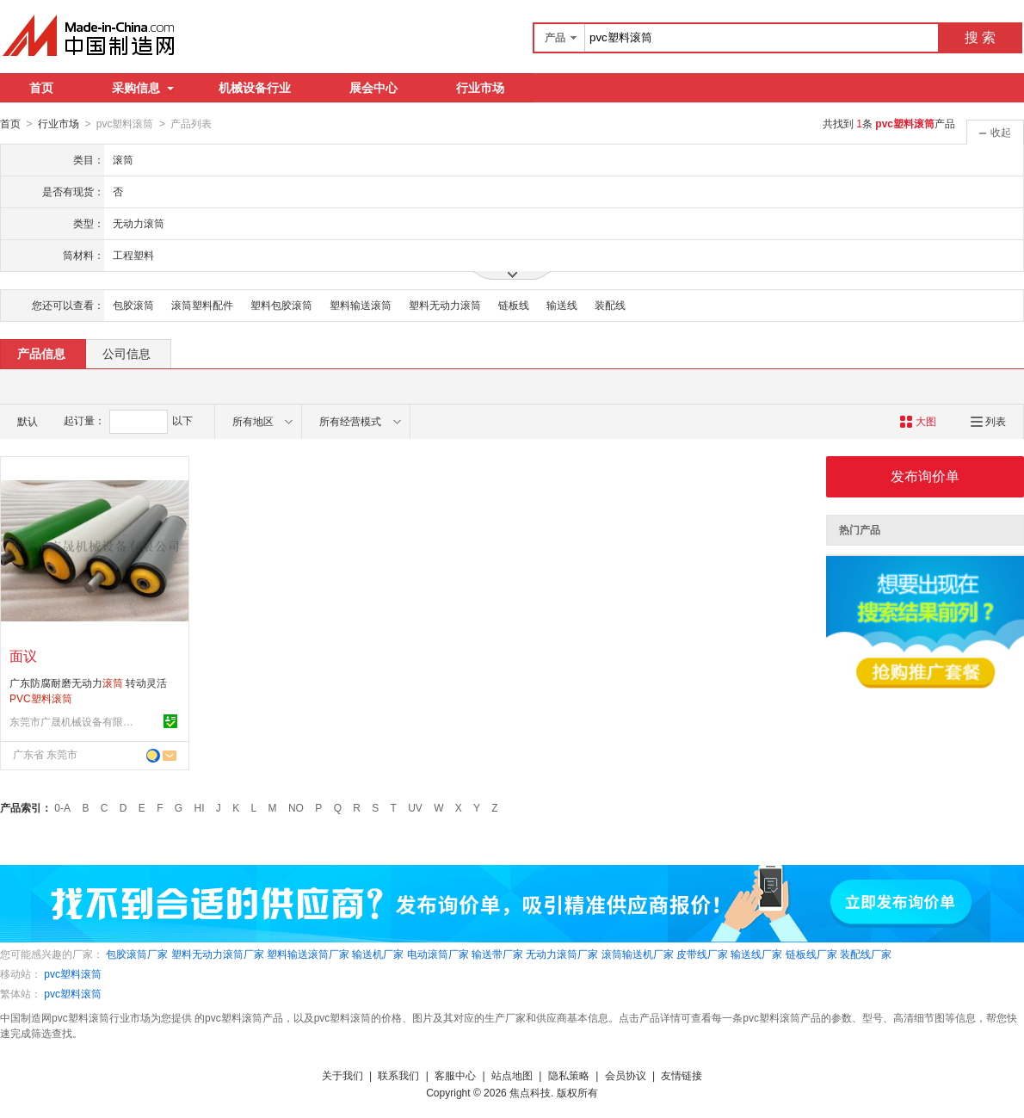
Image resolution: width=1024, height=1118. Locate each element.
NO (296, 807)
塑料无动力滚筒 (445, 305)
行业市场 (480, 88)
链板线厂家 (811, 954)
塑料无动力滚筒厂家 (217, 954)
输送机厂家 (378, 954)
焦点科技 (530, 1092)
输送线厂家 (756, 954)
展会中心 (373, 88)
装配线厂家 (865, 954)
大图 (917, 421)
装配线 (610, 305)
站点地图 (512, 1075)
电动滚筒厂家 (438, 954)
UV (415, 807)
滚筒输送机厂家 (637, 954)
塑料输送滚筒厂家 (308, 954)
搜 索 (980, 37)
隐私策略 (568, 1075)
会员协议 (625, 1075)
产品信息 (41, 353)
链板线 (513, 305)
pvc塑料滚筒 (73, 973)
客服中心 (455, 1075)
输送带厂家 (497, 954)
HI (199, 807)
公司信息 (126, 353)
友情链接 (681, 1075)
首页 (41, 88)
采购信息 (143, 88)
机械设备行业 (255, 88)
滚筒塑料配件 (202, 305)
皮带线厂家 (702, 954)
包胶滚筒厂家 (137, 954)
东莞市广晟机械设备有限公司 (74, 721)
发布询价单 (925, 475)
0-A (62, 807)
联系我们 (398, 1075)
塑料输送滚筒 (361, 305)
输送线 (561, 305)
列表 (988, 421)
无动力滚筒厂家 (562, 954)
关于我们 (342, 1075)
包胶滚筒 (133, 305)
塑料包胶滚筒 (281, 305)
